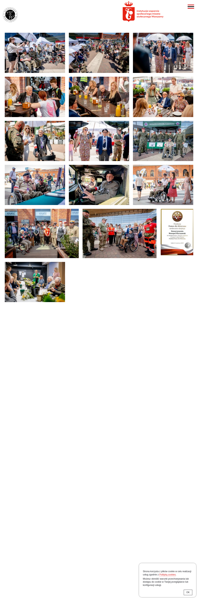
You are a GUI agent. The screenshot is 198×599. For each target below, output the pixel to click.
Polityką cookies (167, 574)
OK (188, 592)
